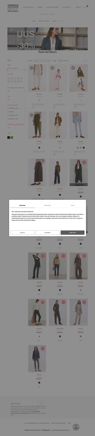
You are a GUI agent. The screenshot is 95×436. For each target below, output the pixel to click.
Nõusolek (22, 205)
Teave (72, 205)
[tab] (22, 205)
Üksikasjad (47, 205)
